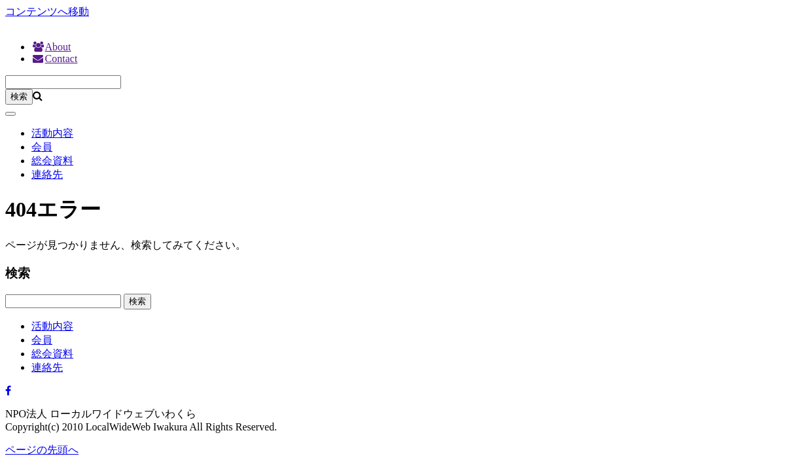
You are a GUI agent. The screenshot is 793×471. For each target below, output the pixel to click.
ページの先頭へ (42, 449)
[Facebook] (8, 390)
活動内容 (52, 133)
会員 (41, 146)
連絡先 (47, 174)
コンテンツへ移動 (47, 11)
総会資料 (52, 160)
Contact (54, 58)
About (51, 46)
